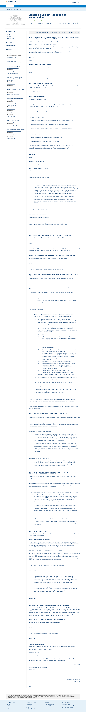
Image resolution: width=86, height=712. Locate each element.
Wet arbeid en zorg (11, 109)
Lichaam (8, 36)
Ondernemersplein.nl (67, 705)
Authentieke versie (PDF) (42, 33)
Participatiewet (10, 112)
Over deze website (11, 702)
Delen (77, 32)
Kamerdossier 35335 (11, 54)
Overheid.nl (9, 6)
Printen (70, 32)
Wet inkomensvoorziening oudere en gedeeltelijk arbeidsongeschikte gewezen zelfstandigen (16, 89)
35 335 (30, 558)
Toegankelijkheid (29, 705)
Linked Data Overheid (49, 704)
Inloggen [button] (74, 2)
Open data (47, 702)
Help (8, 707)
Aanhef (9, 34)
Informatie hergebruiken (31, 702)
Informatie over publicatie (11, 45)
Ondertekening (10, 38)
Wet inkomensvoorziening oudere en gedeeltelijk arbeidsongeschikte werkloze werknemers (16, 79)
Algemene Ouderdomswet (12, 68)
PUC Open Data (48, 705)
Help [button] (78, 6)
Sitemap (27, 707)
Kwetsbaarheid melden (31, 708)
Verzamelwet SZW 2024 (12, 138)
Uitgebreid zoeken (23, 6)
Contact (8, 704)
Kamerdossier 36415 (11, 61)
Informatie (53, 32)
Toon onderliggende (6, 36)
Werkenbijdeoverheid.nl (68, 707)
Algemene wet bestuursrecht (13, 94)
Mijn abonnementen (34, 6)
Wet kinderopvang (11, 116)
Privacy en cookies (29, 704)
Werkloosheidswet (11, 84)
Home (16, 6)
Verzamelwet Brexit (11, 134)
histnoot (66, 659)
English (8, 705)
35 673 (77, 612)
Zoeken (8, 708)
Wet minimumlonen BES (12, 125)
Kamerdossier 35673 (11, 57)
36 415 (35, 688)
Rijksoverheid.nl (66, 704)
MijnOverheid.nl (66, 702)
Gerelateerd (62, 32)
